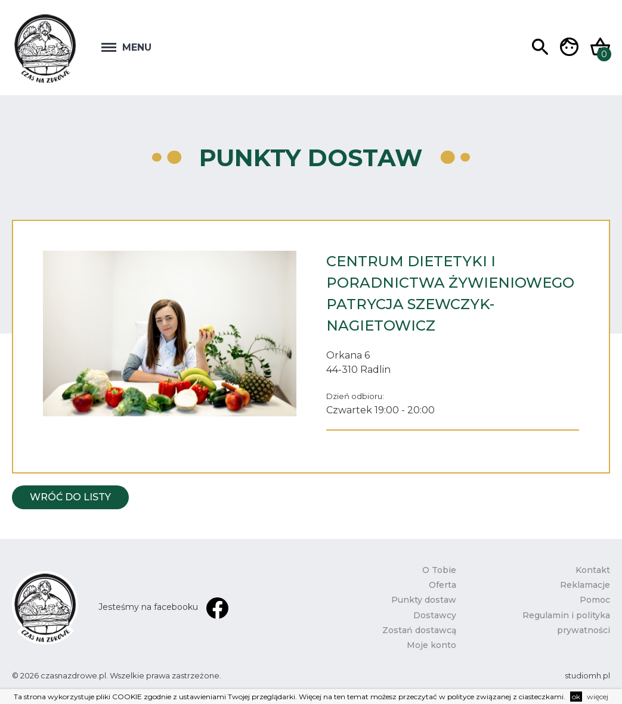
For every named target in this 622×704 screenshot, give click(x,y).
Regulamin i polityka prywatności (566, 623)
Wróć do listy (70, 497)
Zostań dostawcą (419, 630)
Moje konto (431, 645)
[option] (169, 333)
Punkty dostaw (423, 599)
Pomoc (595, 599)
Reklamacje (585, 585)
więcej (597, 696)
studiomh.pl (587, 675)
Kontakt (592, 570)
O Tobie (439, 570)
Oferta (442, 585)
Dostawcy (434, 615)
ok (576, 696)
